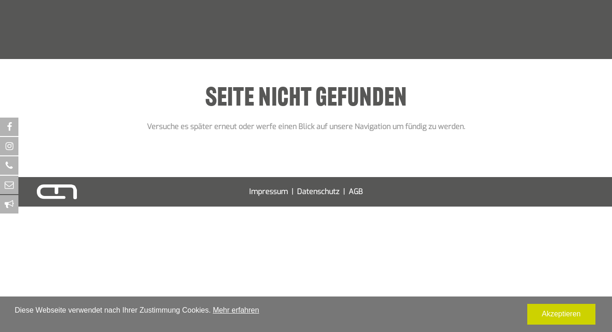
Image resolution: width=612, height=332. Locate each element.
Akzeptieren (561, 314)
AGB (356, 191)
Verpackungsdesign (255, 44)
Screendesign (310, 44)
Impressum (268, 191)
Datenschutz (318, 191)
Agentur (391, 44)
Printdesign (203, 44)
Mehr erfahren (236, 310)
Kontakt (422, 44)
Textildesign (353, 44)
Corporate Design (155, 44)
